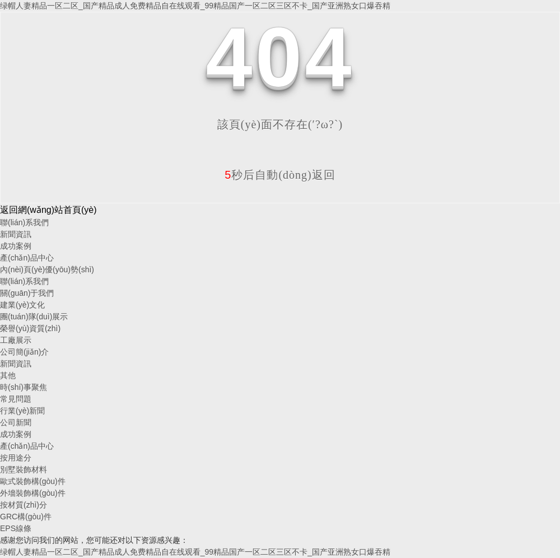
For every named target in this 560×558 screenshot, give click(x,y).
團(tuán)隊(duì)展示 (34, 316)
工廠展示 (15, 340)
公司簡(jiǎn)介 (24, 351)
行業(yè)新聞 (22, 410)
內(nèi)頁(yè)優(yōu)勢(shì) (47, 269)
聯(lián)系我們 (24, 222)
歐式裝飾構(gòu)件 (33, 481)
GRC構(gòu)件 (26, 516)
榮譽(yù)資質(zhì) (30, 328)
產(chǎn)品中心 (27, 257)
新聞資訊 (15, 234)
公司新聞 (15, 422)
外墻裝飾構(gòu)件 (33, 493)
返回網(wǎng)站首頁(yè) (48, 210)
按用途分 (15, 457)
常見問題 (15, 398)
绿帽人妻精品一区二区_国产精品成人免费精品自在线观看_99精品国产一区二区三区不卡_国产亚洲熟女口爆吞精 (195, 5)
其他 (8, 375)
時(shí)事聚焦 (23, 387)
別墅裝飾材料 (23, 469)
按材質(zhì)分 (23, 504)
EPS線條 (15, 528)
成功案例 (15, 245)
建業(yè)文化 (22, 304)
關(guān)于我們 (27, 293)
